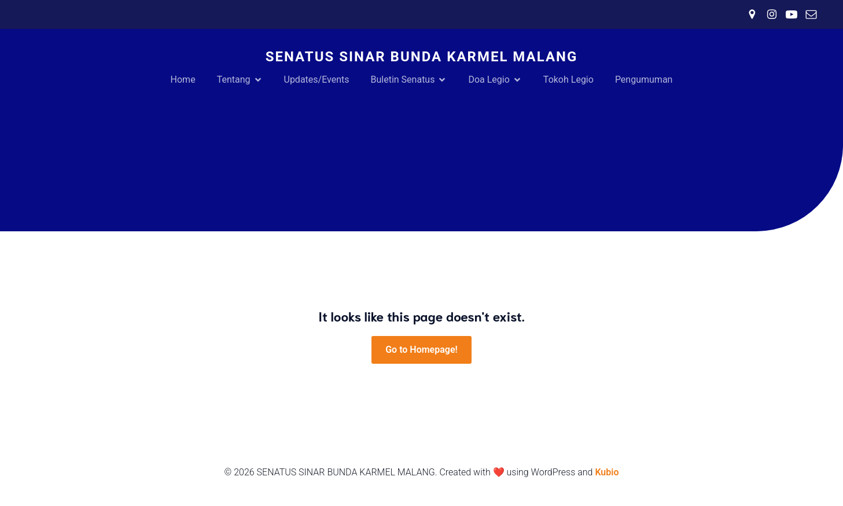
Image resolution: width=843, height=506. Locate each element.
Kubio (607, 472)
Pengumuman (644, 79)
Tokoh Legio (568, 79)
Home (183, 79)
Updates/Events (316, 79)
